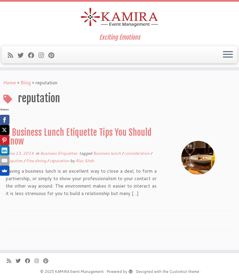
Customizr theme (184, 271)
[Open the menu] (228, 55)
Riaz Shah (85, 161)
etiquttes (15, 161)
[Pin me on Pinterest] (53, 55)
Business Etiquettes (59, 153)
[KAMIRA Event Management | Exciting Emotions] (119, 17)
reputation (60, 161)
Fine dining (36, 161)
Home (9, 82)
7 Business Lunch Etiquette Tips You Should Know (79, 137)
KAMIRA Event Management (79, 271)
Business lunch (107, 153)
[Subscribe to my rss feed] (13, 55)
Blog (26, 82)
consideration (137, 153)
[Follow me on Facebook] (33, 55)
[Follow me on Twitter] (23, 55)
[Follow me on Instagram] (43, 55)
